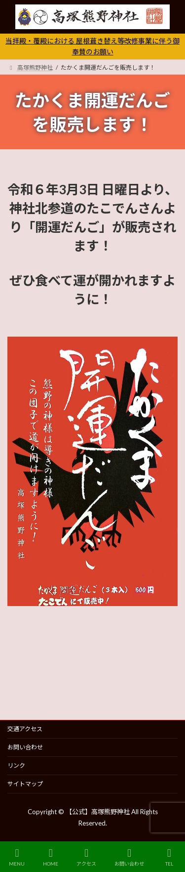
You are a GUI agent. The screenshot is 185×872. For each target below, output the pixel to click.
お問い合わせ (25, 747)
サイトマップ (25, 783)
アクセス (86, 857)
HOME (50, 857)
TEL (169, 857)
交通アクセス (24, 729)
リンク (16, 765)
